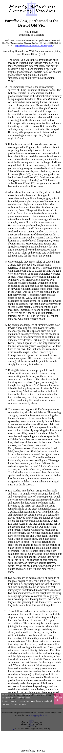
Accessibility (28, 750)
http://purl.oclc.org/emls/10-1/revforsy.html (34, 45)
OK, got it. (58, 699)
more (28, 698)
